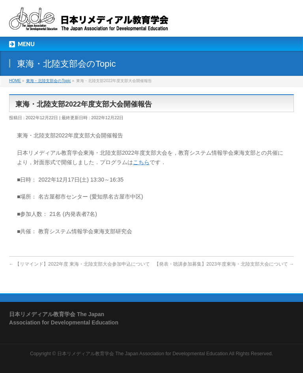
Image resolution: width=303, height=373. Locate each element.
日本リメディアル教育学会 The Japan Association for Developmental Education (142, 353)
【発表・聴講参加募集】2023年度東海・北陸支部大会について (224, 264)
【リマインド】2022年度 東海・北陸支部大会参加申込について (79, 264)
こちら (141, 162)
